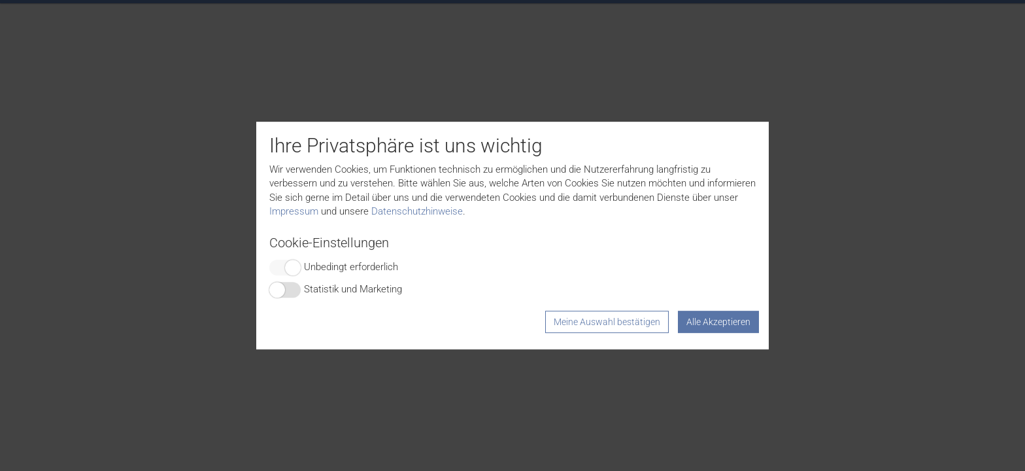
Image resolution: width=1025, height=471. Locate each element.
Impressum (293, 211)
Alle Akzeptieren (718, 322)
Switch (285, 267)
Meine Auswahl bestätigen (607, 322)
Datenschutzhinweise (417, 211)
